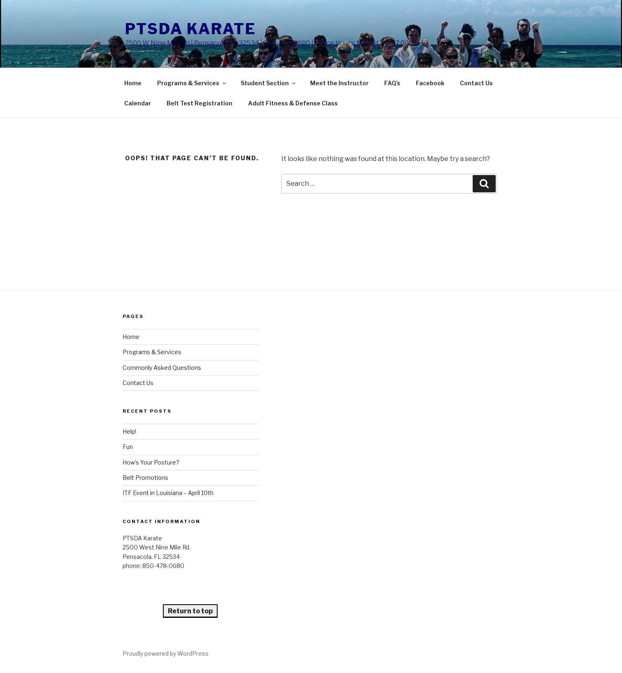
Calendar (137, 103)
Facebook (430, 82)
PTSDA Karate (190, 29)
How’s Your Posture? (151, 462)
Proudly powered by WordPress (166, 653)
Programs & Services (192, 82)
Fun (128, 446)
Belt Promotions (145, 477)
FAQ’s (392, 82)
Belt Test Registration (199, 103)
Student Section (269, 82)
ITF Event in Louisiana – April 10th (168, 492)
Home (133, 82)
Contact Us (476, 82)
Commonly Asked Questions (162, 367)
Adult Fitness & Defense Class (293, 103)
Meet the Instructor (339, 82)
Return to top (190, 611)
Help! (129, 431)
